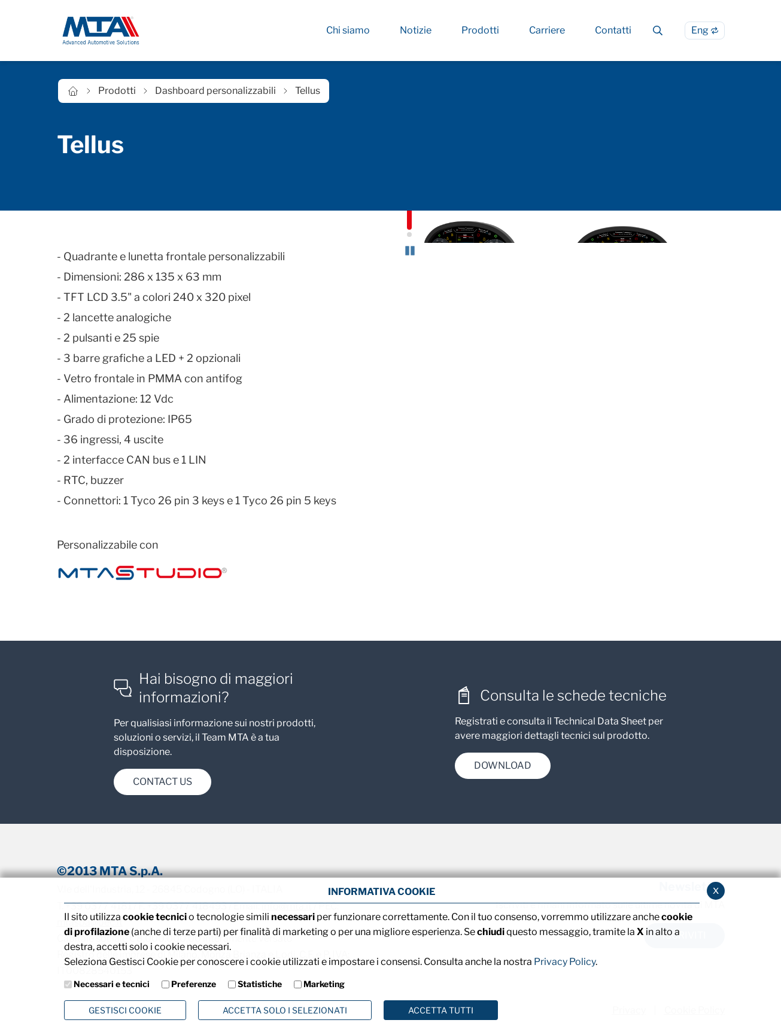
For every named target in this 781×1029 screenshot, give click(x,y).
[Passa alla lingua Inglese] (705, 30)
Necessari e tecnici (112, 984)
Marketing (324, 984)
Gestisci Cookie (125, 1010)
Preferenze (193, 984)
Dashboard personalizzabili (215, 90)
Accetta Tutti (440, 1010)
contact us (162, 786)
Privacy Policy (564, 961)
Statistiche (260, 984)
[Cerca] (658, 30)
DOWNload (502, 769)
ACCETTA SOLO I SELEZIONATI (285, 1010)
